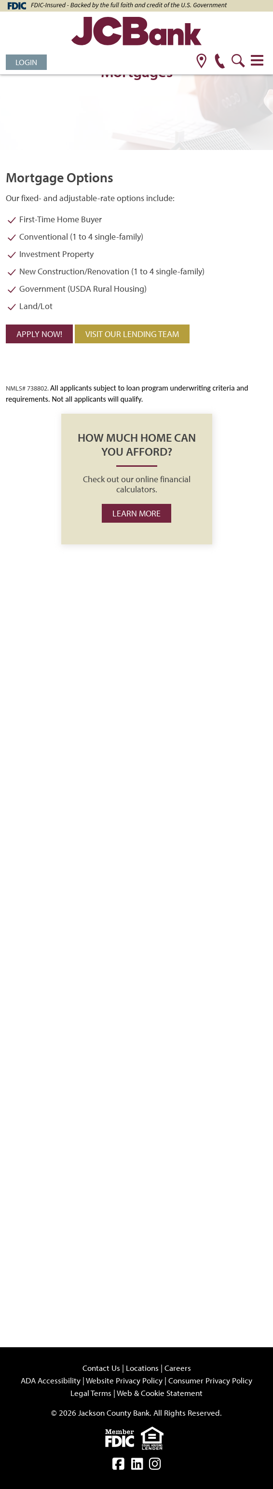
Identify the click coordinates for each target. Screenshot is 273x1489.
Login (26, 62)
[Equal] (154, 1437)
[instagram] (155, 1466)
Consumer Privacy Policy (210, 1380)
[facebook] (118, 1466)
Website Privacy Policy (124, 1380)
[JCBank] (136, 32)
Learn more (136, 513)
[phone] (220, 62)
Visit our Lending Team (132, 333)
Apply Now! (39, 333)
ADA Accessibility (51, 1380)
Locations (142, 1368)
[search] (238, 62)
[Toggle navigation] (257, 60)
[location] (201, 62)
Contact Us (101, 1368)
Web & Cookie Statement (160, 1393)
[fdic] (123, 1437)
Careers (177, 1368)
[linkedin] (137, 1466)
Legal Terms (90, 1393)
